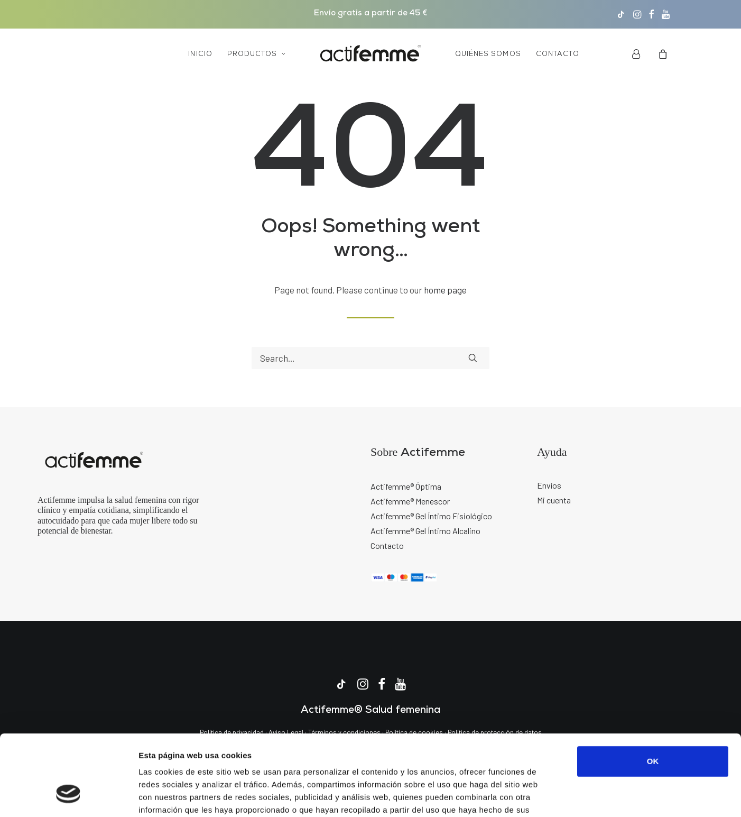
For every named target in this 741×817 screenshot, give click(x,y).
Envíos (549, 485)
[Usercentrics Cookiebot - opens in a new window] (68, 796)
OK (653, 691)
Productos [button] (256, 54)
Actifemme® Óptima (405, 486)
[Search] (370, 358)
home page (445, 289)
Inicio (200, 54)
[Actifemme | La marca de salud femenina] (370, 54)
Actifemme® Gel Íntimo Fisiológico (431, 516)
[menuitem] (621, 14)
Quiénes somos (488, 54)
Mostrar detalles (568, 796)
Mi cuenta (554, 500)
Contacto (557, 54)
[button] (621, 14)
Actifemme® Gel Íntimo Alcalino (425, 531)
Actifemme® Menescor (410, 501)
